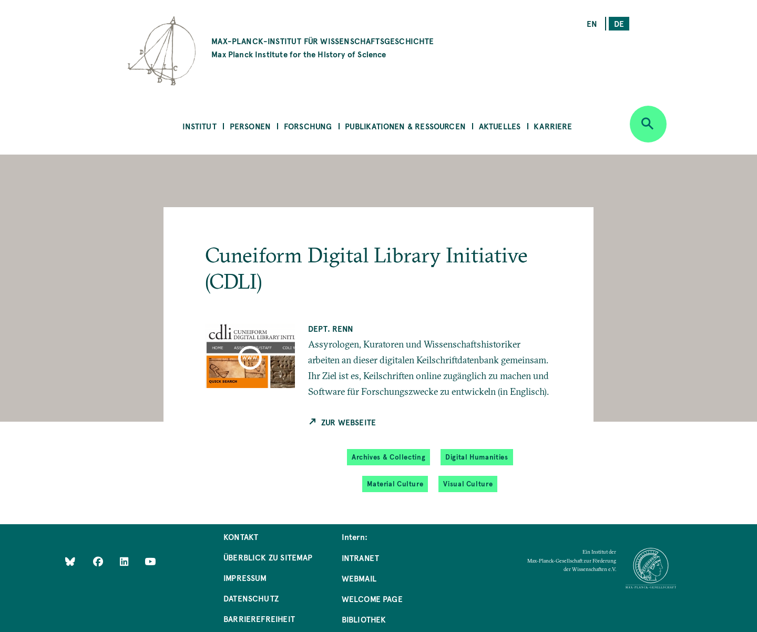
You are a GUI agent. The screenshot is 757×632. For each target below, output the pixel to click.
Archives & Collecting (388, 457)
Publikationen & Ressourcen (405, 125)
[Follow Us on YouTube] (150, 560)
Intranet (360, 557)
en (592, 23)
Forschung (308, 125)
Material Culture (395, 483)
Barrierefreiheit (259, 618)
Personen (250, 125)
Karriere (553, 125)
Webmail (359, 578)
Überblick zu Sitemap (268, 557)
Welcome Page (372, 598)
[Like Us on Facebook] (99, 560)
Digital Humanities (476, 457)
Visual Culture (468, 483)
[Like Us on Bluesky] (70, 560)
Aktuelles (500, 125)
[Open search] (648, 124)
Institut (199, 125)
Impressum (245, 577)
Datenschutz (251, 598)
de (619, 23)
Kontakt (240, 536)
